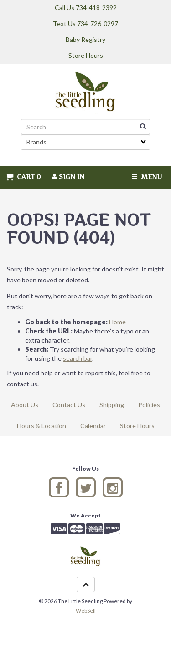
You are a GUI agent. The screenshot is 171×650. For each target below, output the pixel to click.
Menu (147, 176)
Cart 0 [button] (23, 176)
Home (117, 322)
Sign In (68, 176)
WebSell (86, 610)
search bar (77, 358)
